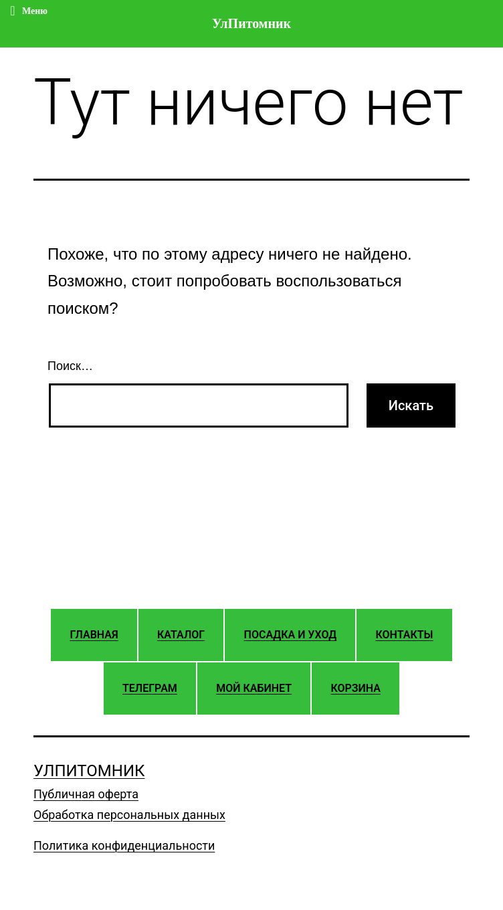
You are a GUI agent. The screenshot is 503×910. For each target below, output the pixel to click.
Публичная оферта (85, 794)
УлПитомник (88, 770)
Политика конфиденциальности (124, 845)
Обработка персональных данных (129, 815)
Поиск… (70, 366)
